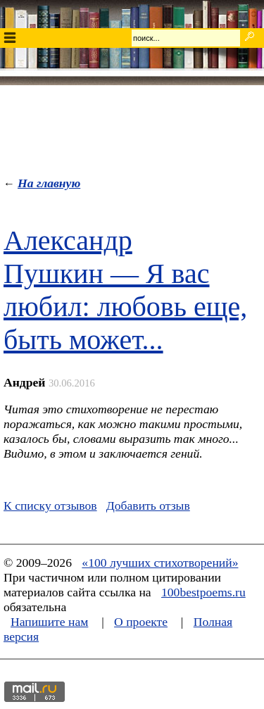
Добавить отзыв (148, 505)
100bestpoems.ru (203, 592)
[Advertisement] (132, 127)
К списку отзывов (50, 505)
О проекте (141, 622)
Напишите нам (49, 622)
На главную (49, 183)
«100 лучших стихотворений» (160, 563)
